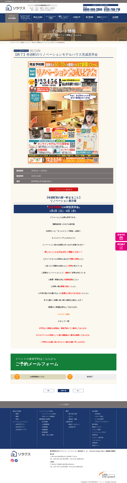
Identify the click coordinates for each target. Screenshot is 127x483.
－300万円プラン (19, 424)
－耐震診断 (44, 432)
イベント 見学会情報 (12, 17)
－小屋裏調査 (45, 424)
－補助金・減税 (72, 419)
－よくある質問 (98, 419)
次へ (78, 390)
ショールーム (96, 440)
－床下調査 (44, 421)
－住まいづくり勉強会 (48, 416)
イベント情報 (96, 429)
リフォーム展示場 (97, 437)
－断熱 (16, 416)
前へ (49, 390)
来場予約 (95, 435)
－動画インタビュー (73, 424)
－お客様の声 (71, 427)
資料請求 (95, 443)
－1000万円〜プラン (20, 429)
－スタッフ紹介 (98, 416)
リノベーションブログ (99, 432)
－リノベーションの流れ (48, 414)
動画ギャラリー (97, 427)
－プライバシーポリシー (101, 421)
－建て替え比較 (72, 414)
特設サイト (95, 445)
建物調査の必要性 (44, 419)
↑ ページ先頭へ (64, 404)
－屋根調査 (44, 429)
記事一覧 (63, 390)
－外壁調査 (44, 427)
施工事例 (95, 424)
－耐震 (16, 414)
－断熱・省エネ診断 (47, 435)
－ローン (70, 416)
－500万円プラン (19, 427)
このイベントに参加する (63, 189)
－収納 (16, 419)
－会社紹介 (97, 414)
